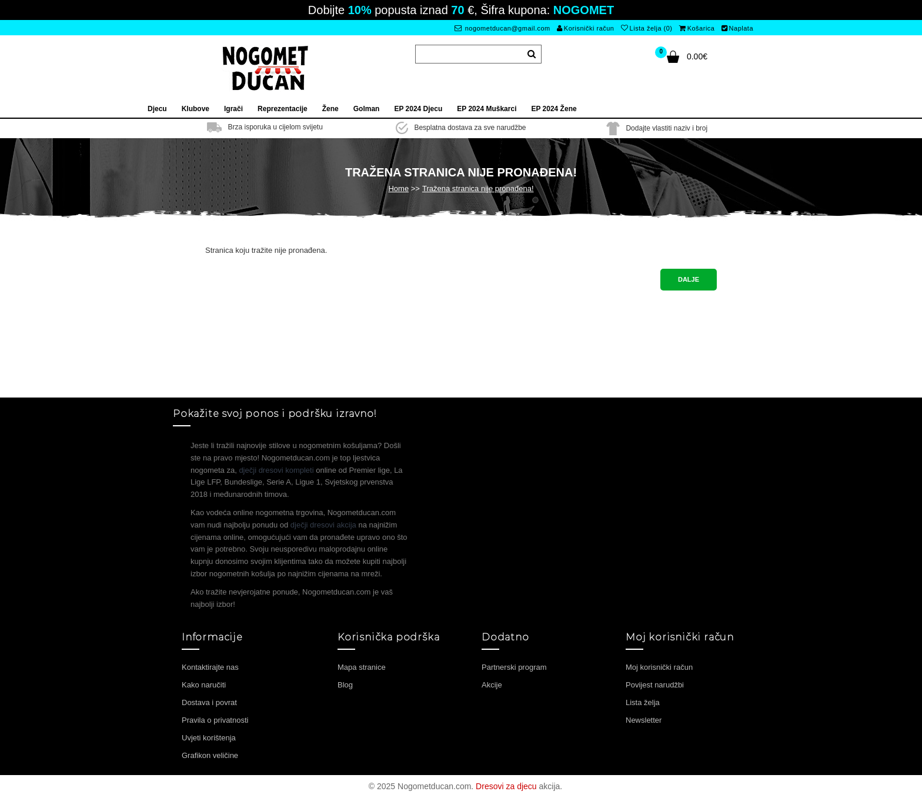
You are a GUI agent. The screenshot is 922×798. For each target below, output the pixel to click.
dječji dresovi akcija (323, 524)
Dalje (688, 279)
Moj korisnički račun (659, 667)
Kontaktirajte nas (210, 667)
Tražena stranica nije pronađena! (478, 188)
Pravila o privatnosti (215, 720)
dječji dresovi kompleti (276, 470)
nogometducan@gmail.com (502, 28)
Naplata (737, 28)
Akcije (492, 684)
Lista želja (643, 702)
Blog (345, 684)
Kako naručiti (204, 684)
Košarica (696, 28)
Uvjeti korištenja (209, 737)
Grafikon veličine (210, 755)
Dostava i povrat (209, 702)
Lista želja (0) (646, 28)
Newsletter (644, 720)
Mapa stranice (362, 667)
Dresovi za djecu (506, 786)
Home (398, 188)
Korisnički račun (585, 28)
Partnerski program (514, 667)
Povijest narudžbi (655, 684)
